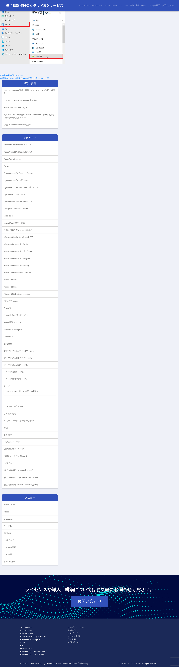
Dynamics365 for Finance (14, 194)
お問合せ (8, 344)
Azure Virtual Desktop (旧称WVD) (18, 152)
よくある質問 (154, 5)
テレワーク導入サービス (15, 406)
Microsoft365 (84, 5)
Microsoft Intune (10, 287)
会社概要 (8, 435)
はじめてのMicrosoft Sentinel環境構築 (20, 100)
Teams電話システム (12, 322)
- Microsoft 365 (26, 633)
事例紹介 (8, 533)
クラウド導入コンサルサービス (18, 358)
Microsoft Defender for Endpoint (17, 258)
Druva (6, 166)
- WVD (23, 645)
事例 (132, 5)
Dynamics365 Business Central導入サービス (22, 187)
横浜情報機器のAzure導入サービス (19, 470)
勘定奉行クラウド (12, 442)
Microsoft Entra (10, 280)
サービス (8, 526)
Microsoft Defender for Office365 (17, 273)
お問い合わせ (168, 5)
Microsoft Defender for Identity (16, 265)
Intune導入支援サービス (14, 223)
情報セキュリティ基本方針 (16, 456)
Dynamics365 (97, 5)
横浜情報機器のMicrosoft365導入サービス (22, 485)
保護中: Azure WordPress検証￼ (17, 125)
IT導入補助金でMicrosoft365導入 (18, 230)
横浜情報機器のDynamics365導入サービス (22, 477)
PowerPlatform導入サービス (16, 315)
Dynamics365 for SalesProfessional (18, 202)
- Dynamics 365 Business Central (33, 651)
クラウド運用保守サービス (16, 379)
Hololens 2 (8, 216)
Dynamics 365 (9, 519)
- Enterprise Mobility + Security (33, 636)
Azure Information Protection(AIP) (18, 145)
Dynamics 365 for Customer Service (18, 173)
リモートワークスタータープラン (19, 421)
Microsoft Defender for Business (17, 244)
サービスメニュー (120, 5)
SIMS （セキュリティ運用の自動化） (22, 391)
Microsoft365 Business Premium (17, 294)
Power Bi (7, 308)
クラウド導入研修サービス (16, 365)
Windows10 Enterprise (13, 329)
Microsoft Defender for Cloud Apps (18, 251)
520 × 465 (18, 75)
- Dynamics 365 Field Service (32, 654)
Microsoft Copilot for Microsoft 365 (18, 237)
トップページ (26, 627)
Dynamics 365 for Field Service (16, 180)
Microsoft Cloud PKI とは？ (15, 107)
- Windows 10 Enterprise (30, 639)
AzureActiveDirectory (13, 159)
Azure (107, 5)
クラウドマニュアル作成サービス (19, 351)
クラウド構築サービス (14, 372)
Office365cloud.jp (11, 301)
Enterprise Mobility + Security (16, 209)
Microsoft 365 (9, 505)
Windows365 (9, 336)
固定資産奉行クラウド (14, 449)
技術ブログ (141, 5)
